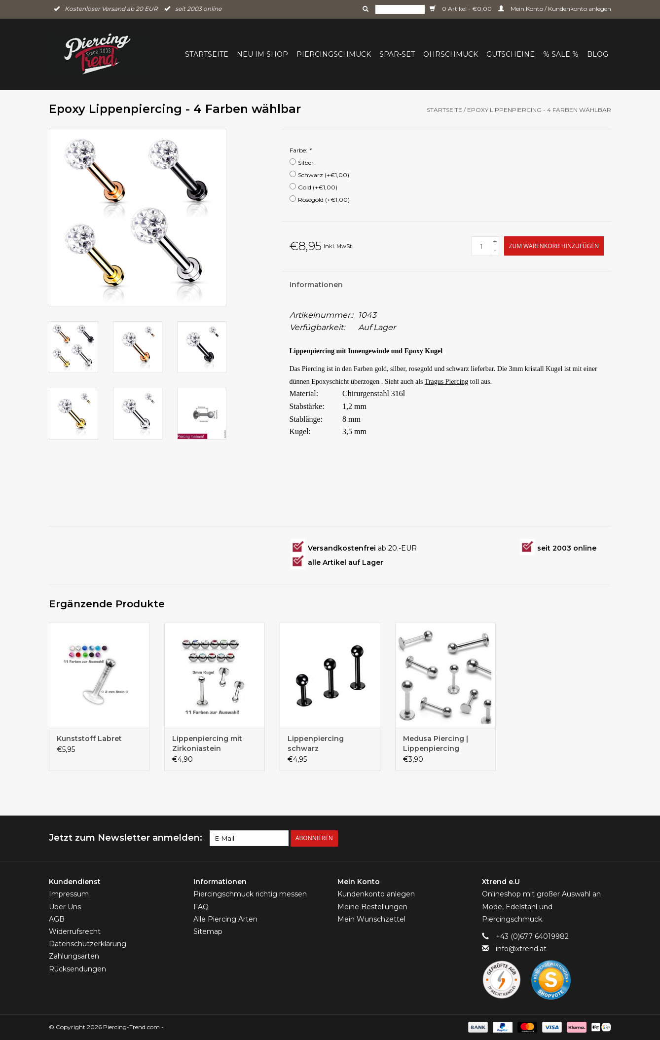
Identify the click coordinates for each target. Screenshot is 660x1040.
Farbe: (300, 150)
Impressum (69, 894)
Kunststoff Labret (89, 738)
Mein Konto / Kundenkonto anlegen (554, 8)
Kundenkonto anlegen (376, 894)
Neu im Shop (262, 54)
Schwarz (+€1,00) (323, 175)
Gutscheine (510, 54)
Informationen (316, 284)
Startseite (206, 54)
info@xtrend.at (521, 948)
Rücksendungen (77, 969)
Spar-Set (397, 54)
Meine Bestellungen (372, 906)
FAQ (201, 906)
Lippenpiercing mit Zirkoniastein (207, 743)
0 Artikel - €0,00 (461, 8)
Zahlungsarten (74, 956)
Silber (306, 162)
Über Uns (65, 906)
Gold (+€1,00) (317, 187)
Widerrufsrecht (75, 931)
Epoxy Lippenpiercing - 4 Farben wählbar (539, 109)
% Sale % (561, 54)
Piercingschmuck (333, 54)
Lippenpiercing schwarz (316, 743)
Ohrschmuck (450, 54)
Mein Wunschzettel (371, 919)
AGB (57, 919)
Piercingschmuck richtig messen (250, 894)
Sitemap (207, 931)
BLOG (597, 54)
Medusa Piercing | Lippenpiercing (435, 743)
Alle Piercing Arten (225, 919)
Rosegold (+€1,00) (324, 199)
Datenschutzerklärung (87, 943)
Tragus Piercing (447, 381)
